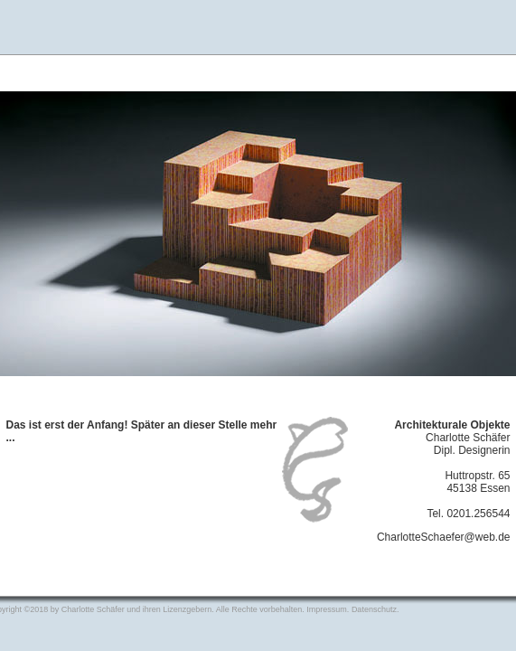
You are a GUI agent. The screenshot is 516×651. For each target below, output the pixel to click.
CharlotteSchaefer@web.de (444, 537)
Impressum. (329, 609)
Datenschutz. (375, 609)
